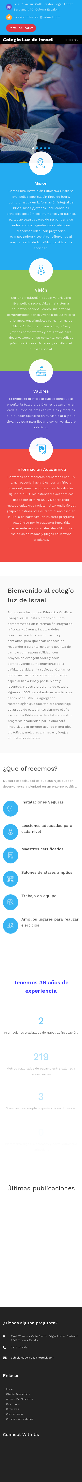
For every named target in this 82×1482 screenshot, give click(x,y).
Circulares (11, 1409)
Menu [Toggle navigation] (72, 39)
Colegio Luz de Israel (28, 39)
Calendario (11, 1404)
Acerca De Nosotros (18, 1399)
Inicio (8, 1389)
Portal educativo (21, 28)
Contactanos (13, 1414)
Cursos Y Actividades (18, 1419)
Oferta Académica (16, 1394)
